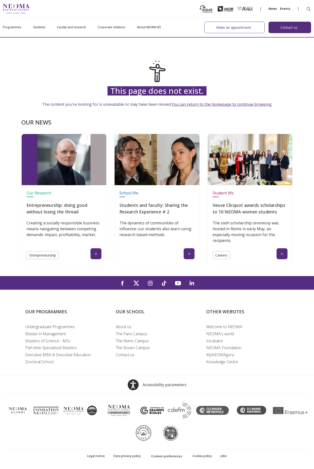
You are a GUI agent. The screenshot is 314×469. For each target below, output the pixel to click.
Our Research (39, 193)
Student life (223, 193)
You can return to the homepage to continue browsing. (221, 104)
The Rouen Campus (133, 347)
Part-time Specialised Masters (51, 347)
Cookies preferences (166, 456)
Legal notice (96, 456)
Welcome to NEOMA (224, 326)
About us (123, 326)
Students (39, 27)
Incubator (214, 341)
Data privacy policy (127, 456)
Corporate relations (111, 27)
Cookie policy (202, 456)
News (273, 9)
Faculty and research (71, 27)
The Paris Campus (131, 333)
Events (285, 9)
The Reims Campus (132, 341)
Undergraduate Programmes (50, 326)
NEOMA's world (220, 333)
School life (128, 193)
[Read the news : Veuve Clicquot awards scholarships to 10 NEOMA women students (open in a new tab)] (282, 253)
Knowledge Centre (222, 361)
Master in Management (45, 333)
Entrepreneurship (42, 255)
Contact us (125, 354)
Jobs (224, 456)
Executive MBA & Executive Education (58, 354)
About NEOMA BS (149, 27)
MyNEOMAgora (220, 354)
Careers (221, 255)
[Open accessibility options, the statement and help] (157, 384)
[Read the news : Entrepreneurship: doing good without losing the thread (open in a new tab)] (95, 253)
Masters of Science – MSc (48, 341)
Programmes (12, 27)
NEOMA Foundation (224, 347)
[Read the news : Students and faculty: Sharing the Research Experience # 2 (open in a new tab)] (189, 253)
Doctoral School (39, 361)
